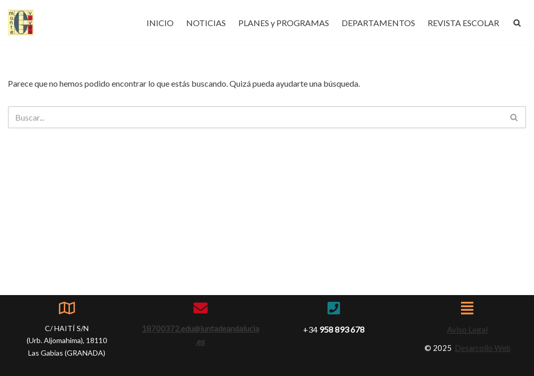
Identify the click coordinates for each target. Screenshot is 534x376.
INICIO (160, 23)
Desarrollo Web (483, 347)
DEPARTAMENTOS (378, 23)
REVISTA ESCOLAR (463, 23)
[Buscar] (517, 23)
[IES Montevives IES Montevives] (21, 22)
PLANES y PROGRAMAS (283, 23)
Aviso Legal (467, 329)
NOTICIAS (206, 23)
